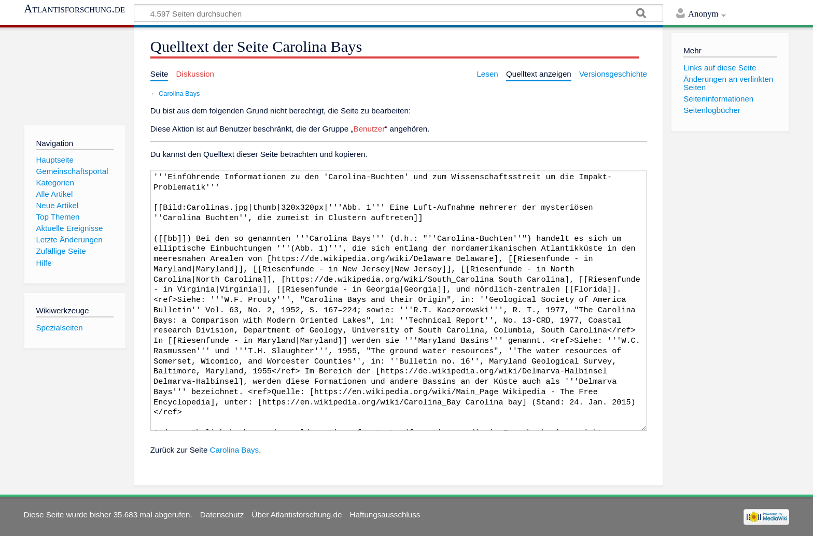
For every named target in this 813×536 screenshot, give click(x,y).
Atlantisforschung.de (74, 8)
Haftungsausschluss (385, 514)
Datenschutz (222, 514)
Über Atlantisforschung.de (296, 514)
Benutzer (369, 128)
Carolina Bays (179, 93)
